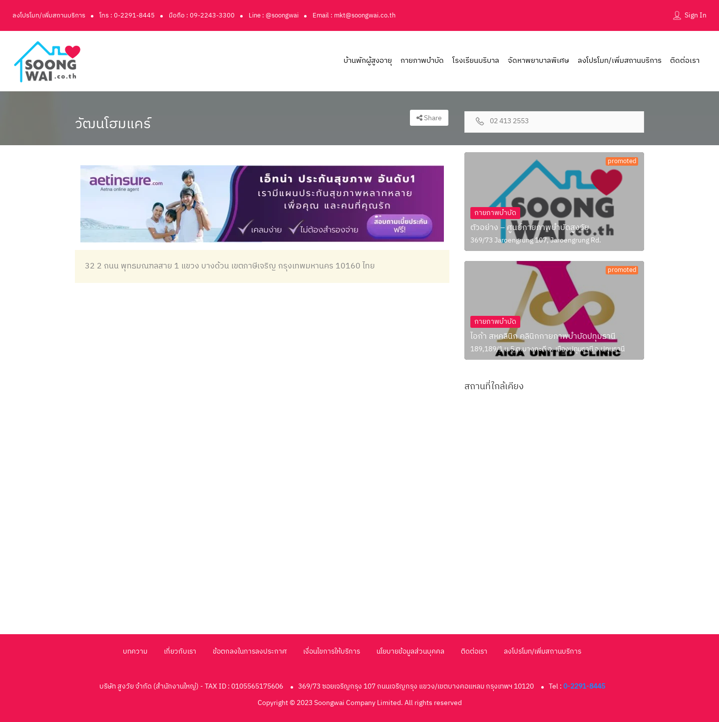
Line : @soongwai (274, 15)
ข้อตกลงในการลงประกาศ (250, 651)
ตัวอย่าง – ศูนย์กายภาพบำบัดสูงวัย (529, 228)
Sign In (696, 15)
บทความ (135, 651)
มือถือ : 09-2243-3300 (202, 15)
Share (429, 118)
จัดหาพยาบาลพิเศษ (538, 60)
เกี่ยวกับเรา (180, 651)
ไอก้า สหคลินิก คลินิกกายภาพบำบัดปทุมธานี (543, 336)
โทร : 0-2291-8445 (127, 15)
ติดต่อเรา (685, 60)
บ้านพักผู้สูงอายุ (368, 60)
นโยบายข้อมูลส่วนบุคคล (410, 651)
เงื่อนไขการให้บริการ (331, 651)
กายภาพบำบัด (422, 60)
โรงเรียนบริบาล (475, 60)
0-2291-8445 (584, 686)
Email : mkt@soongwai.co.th (354, 15)
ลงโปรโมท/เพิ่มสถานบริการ (48, 15)
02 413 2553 (509, 121)
